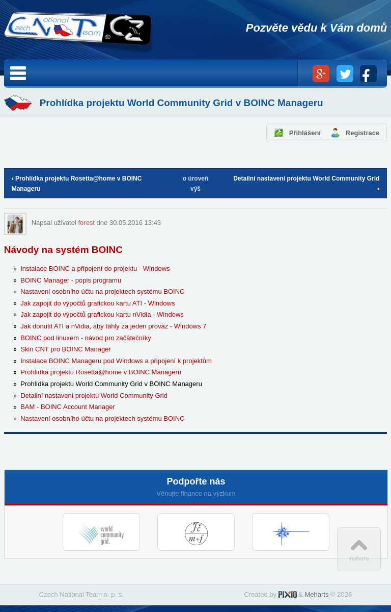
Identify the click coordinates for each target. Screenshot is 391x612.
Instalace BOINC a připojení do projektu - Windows (95, 268)
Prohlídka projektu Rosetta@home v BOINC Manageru (100, 372)
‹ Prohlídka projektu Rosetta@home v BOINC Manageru (77, 183)
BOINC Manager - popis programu (70, 280)
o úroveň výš (196, 183)
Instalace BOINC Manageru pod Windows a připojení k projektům (116, 361)
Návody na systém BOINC (63, 249)
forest (86, 222)
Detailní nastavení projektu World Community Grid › (306, 183)
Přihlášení (305, 133)
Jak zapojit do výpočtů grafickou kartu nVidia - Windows (102, 314)
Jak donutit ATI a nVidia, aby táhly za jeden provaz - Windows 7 (113, 326)
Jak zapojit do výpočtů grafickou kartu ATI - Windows (97, 303)
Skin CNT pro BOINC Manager (65, 349)
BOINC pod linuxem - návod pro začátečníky (85, 338)
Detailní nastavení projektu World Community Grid (93, 395)
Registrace (362, 133)
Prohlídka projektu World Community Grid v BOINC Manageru (111, 384)
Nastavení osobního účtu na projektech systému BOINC (102, 291)
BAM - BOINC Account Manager (67, 407)
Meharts (316, 594)
